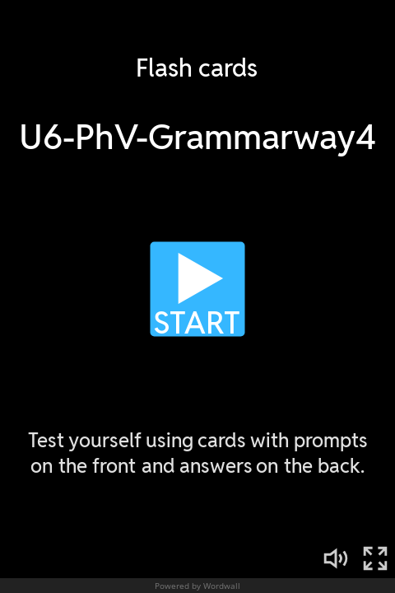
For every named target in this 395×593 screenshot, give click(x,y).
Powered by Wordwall (197, 585)
